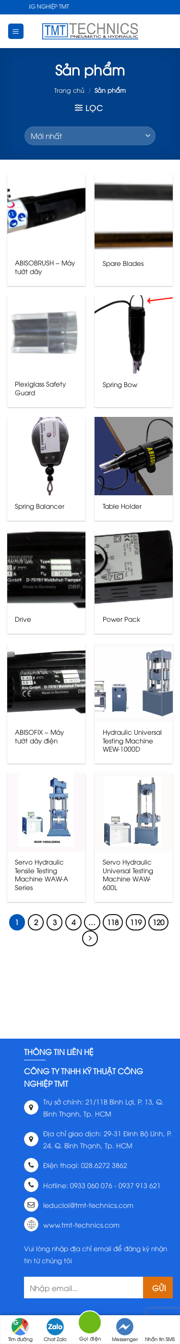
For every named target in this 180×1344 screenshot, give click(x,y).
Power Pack (121, 619)
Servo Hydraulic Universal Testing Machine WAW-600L (128, 874)
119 (136, 922)
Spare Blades (123, 263)
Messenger (125, 1330)
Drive (23, 619)
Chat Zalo (55, 1330)
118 (113, 922)
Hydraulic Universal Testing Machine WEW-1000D (132, 740)
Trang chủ (69, 90)
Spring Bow (120, 384)
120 (158, 922)
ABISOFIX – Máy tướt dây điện (39, 736)
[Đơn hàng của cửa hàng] (89, 135)
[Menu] (16, 31)
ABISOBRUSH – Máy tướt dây (45, 266)
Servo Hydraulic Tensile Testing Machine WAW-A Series (41, 874)
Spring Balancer (39, 506)
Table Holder (122, 506)
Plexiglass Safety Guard (40, 387)
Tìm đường (20, 1330)
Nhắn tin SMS (160, 1330)
